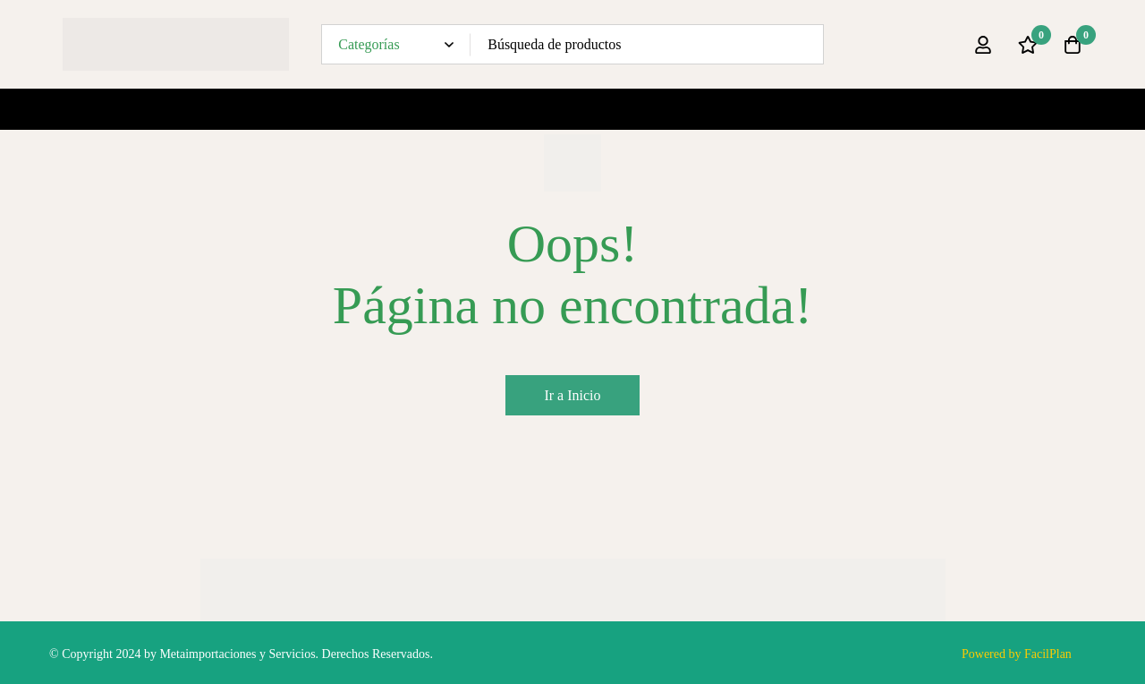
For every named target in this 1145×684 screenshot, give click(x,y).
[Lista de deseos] (1027, 45)
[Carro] (1072, 45)
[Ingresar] (983, 45)
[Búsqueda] (804, 44)
